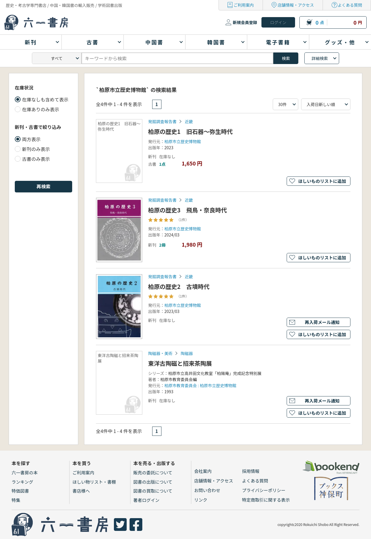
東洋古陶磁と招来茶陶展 (180, 363)
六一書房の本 (25, 472)
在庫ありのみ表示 (40, 109)
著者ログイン (146, 500)
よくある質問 (350, 5)
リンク (200, 500)
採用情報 (250, 471)
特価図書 (20, 491)
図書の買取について (152, 491)
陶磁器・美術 (160, 353)
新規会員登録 (245, 22)
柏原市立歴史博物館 (182, 141)
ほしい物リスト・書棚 (94, 482)
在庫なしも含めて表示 (45, 99)
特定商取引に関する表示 (266, 500)
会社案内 (203, 471)
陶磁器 (187, 353)
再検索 (43, 186)
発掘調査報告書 (162, 121)
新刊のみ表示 (36, 148)
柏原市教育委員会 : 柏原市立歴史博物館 (200, 385)
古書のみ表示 (36, 158)
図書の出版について (152, 482)
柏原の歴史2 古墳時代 (179, 286)
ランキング (22, 482)
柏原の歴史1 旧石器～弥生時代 (190, 131)
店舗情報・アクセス (296, 5)
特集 (16, 500)
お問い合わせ (207, 490)
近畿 (189, 121)
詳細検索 (320, 58)
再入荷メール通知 (322, 322)
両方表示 (31, 139)
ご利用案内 (244, 5)
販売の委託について (152, 472)
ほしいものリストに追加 (322, 181)
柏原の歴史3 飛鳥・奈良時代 (187, 210)
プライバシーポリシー (263, 490)
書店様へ (81, 491)
